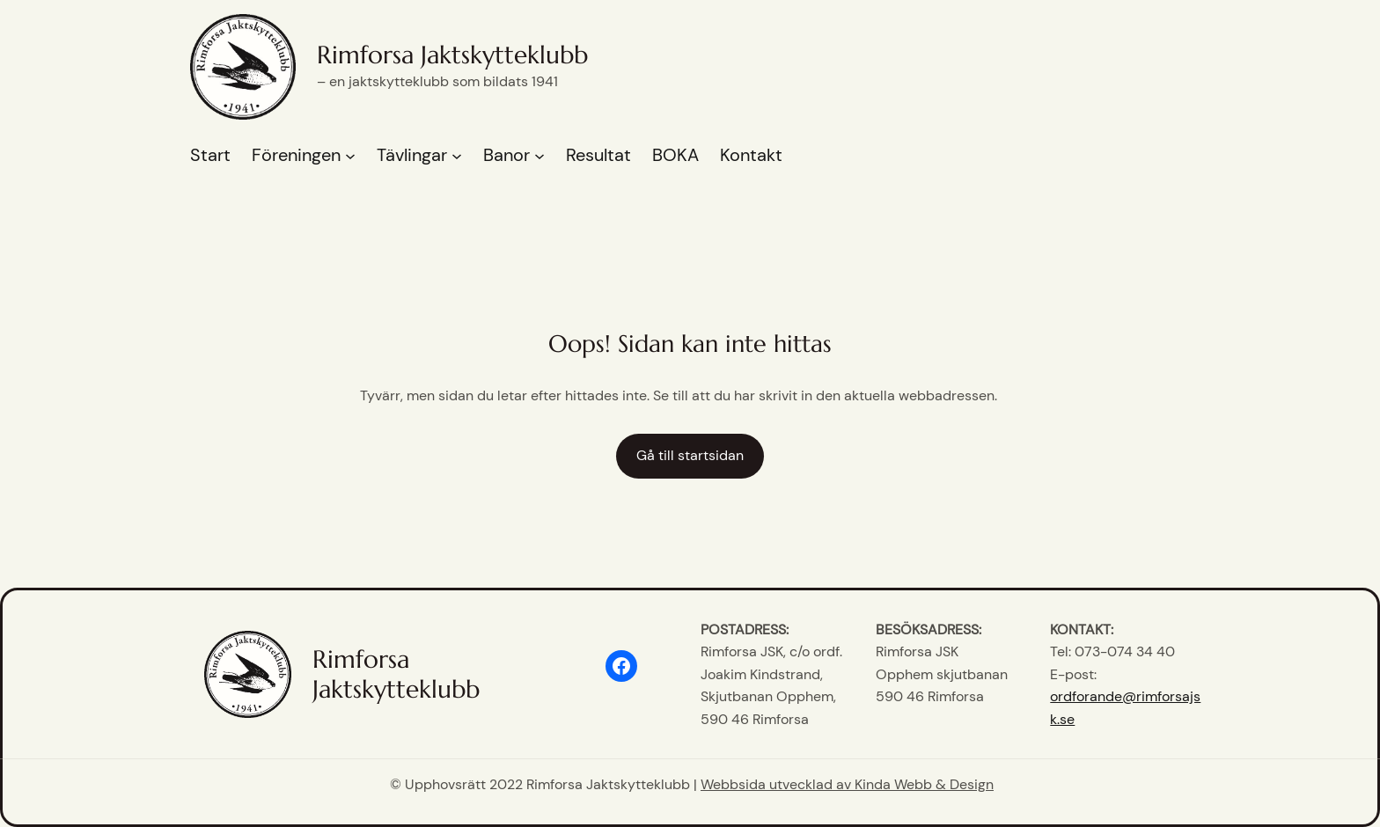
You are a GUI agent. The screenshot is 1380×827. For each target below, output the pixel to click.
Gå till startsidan (690, 455)
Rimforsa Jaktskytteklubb (452, 55)
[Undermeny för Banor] (539, 155)
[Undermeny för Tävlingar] (456, 155)
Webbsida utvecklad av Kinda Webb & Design (847, 784)
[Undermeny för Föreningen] (350, 155)
